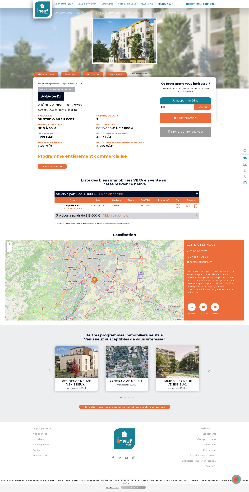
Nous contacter (87, 4)
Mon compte (40, 455)
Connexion (209, 4)
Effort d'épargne (154, 13)
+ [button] (9, 244)
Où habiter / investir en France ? (199, 460)
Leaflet (180, 319)
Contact (37, 450)
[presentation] (49, 370)
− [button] (9, 249)
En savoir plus (73, 208)
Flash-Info (147, 4)
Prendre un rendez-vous (185, 131)
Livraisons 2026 (63, 13)
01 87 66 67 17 (197, 251)
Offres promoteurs (206, 439)
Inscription (193, 4)
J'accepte (133, 487)
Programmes (52, 83)
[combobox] (163, 106)
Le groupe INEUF (42, 428)
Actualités (107, 4)
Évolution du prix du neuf (202, 455)
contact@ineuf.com (199, 261)
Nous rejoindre (41, 444)
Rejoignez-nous (127, 4)
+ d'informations (185, 117)
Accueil (41, 83)
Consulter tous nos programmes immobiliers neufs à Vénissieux (124, 406)
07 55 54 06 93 (197, 256)
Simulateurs (132, 13)
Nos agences (40, 433)
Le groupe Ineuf (64, 4)
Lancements (84, 13)
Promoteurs (176, 13)
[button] (121, 397)
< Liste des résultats (138, 73)
